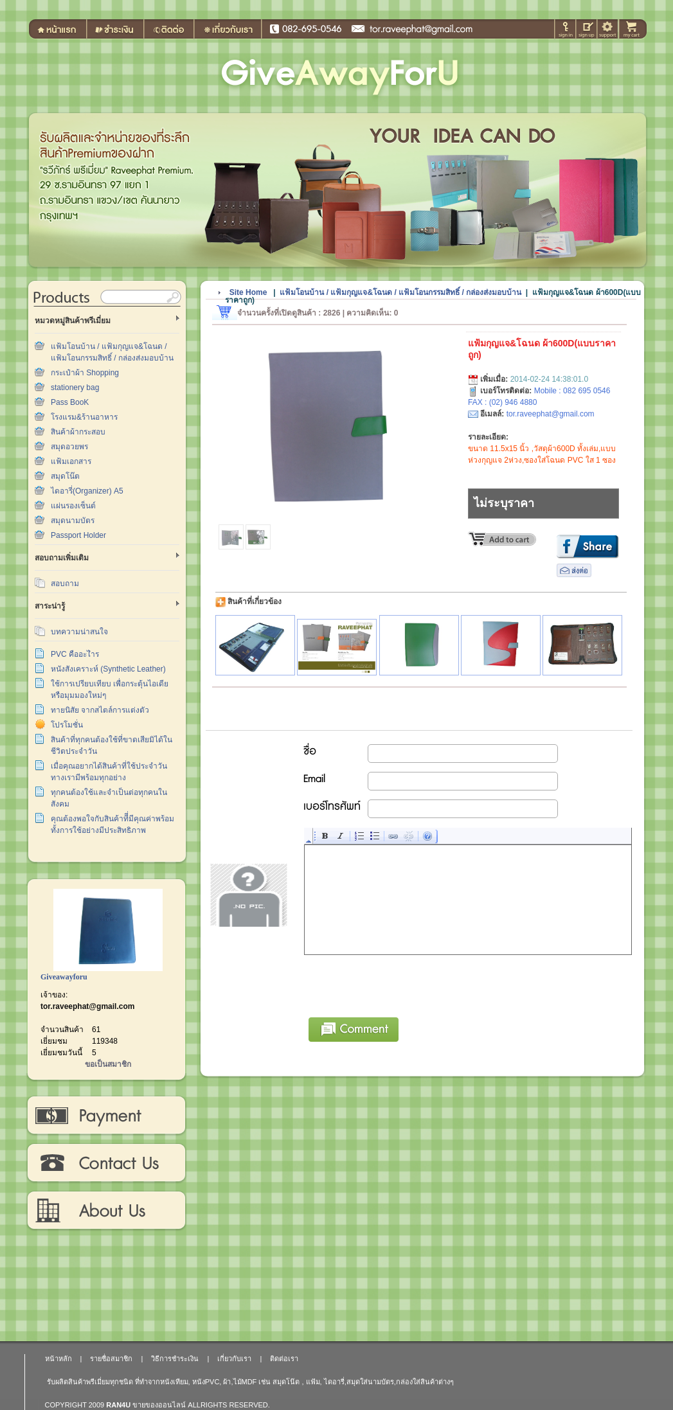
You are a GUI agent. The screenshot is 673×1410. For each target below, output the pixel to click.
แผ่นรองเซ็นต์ (73, 505)
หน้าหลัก (58, 1358)
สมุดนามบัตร (72, 520)
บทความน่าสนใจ (79, 631)
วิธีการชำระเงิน (105, 1115)
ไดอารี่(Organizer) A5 (87, 490)
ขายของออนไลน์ (159, 1405)
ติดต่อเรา (105, 1163)
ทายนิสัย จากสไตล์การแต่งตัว (100, 710)
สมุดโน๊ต (65, 476)
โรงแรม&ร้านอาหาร (84, 417)
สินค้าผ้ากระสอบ (78, 431)
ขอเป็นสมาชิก (108, 1064)
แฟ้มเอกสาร (71, 461)
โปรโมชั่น (67, 724)
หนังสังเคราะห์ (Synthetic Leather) (108, 669)
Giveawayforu (63, 976)
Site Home (248, 292)
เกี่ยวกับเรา (105, 1210)
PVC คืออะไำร (75, 654)
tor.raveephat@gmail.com (87, 1006)
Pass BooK (70, 402)
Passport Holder (78, 535)
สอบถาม (65, 583)
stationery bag (75, 387)
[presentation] (402, 984)
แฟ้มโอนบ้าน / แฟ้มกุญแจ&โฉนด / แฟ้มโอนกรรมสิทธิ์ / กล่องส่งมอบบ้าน (400, 292)
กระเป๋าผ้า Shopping (85, 372)
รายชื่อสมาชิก (111, 1358)
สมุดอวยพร (69, 446)
